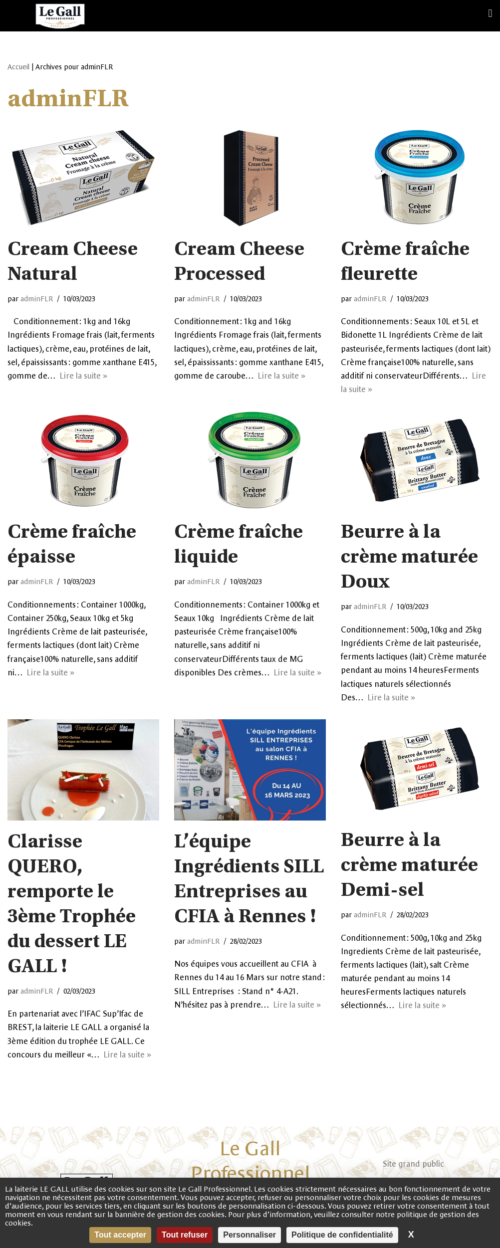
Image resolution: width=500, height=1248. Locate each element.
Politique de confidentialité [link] (342, 1235)
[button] (490, 13)
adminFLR (36, 299)
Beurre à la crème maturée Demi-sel (409, 866)
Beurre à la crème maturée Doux (409, 558)
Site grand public (413, 1164)
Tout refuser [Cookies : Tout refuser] (185, 1235)
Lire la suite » (83, 376)
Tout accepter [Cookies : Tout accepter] (120, 1235)
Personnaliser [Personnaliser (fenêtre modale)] (249, 1235)
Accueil (18, 67)
